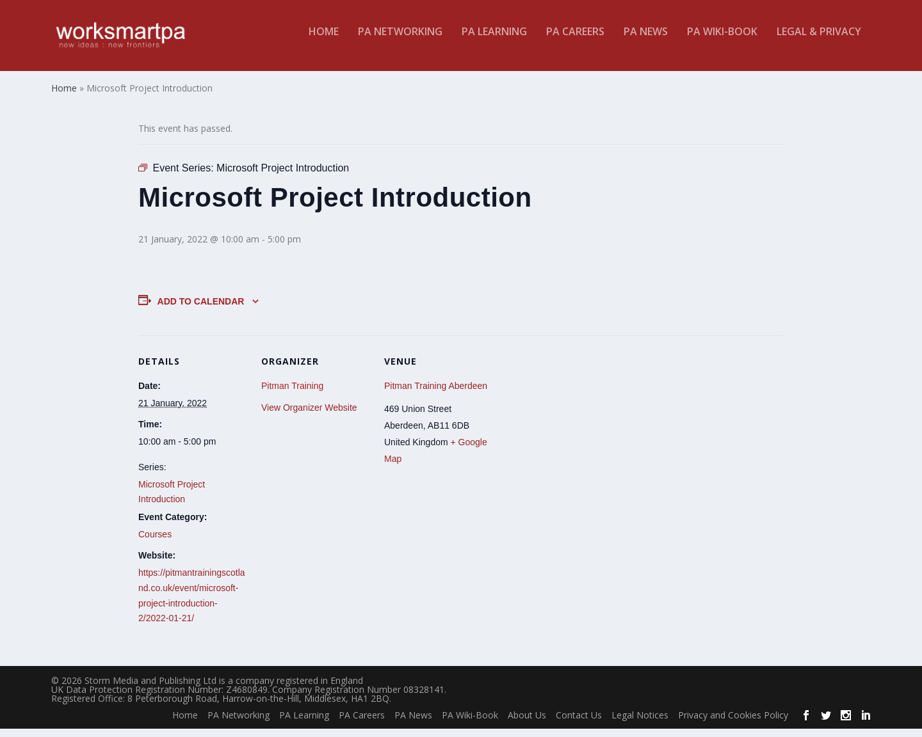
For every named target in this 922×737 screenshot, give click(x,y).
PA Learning (494, 41)
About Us (527, 724)
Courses (155, 542)
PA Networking (400, 41)
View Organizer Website (309, 416)
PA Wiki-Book (722, 41)
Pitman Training (292, 394)
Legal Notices (639, 724)
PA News (646, 41)
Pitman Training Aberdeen (435, 394)
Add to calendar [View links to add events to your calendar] (201, 310)
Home (324, 41)
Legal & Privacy (819, 41)
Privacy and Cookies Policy (733, 724)
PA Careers (575, 41)
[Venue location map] (574, 431)
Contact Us (579, 724)
